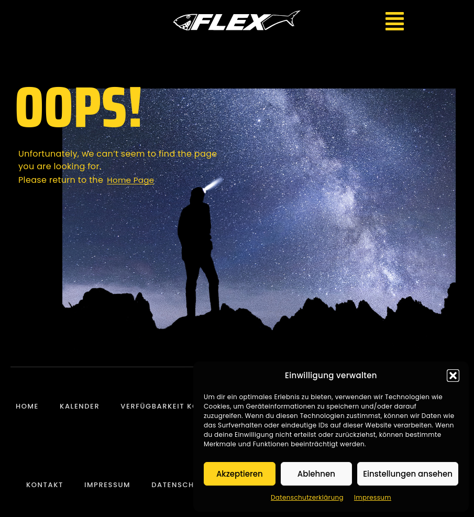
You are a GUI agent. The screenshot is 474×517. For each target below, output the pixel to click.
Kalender (80, 406)
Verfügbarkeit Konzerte (173, 406)
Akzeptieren (239, 473)
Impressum (372, 497)
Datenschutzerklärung (307, 497)
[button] (453, 375)
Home (27, 406)
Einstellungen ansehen (408, 473)
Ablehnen (316, 473)
